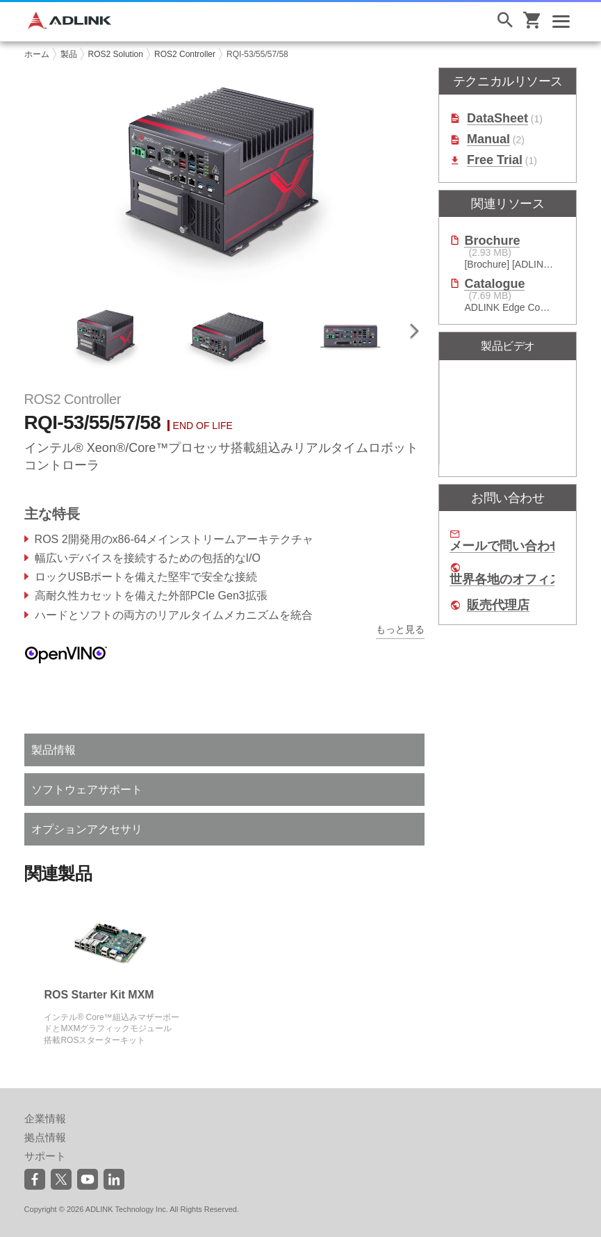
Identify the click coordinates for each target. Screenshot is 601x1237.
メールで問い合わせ (506, 546)
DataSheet (497, 118)
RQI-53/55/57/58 (257, 54)
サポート (45, 1156)
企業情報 (45, 1118)
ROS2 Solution (115, 54)
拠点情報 (45, 1137)
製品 (68, 54)
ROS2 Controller (184, 54)
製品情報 (53, 750)
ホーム (36, 54)
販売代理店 (498, 605)
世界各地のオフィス (506, 579)
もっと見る (400, 629)
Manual (488, 139)
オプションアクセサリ (86, 829)
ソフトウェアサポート (86, 789)
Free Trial (494, 160)
